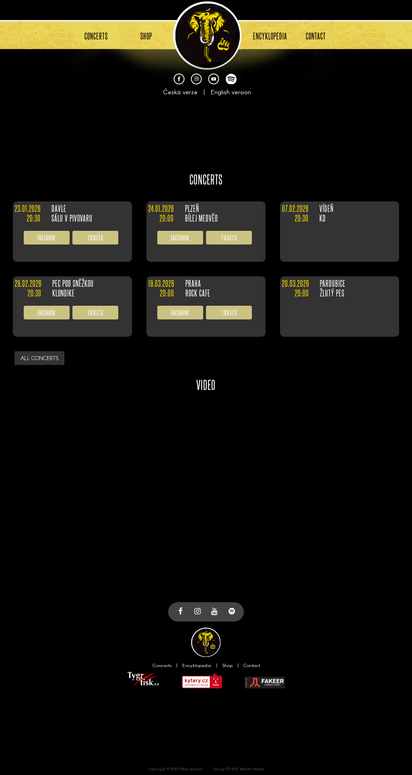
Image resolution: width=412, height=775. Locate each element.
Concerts (161, 665)
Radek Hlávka (252, 768)
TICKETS (95, 237)
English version (231, 91)
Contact (251, 665)
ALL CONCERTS (39, 358)
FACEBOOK (46, 237)
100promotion (191, 768)
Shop (227, 665)
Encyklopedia (196, 665)
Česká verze (180, 91)
